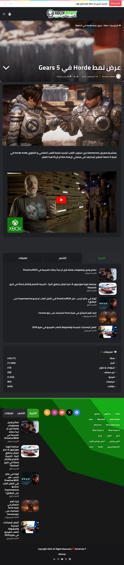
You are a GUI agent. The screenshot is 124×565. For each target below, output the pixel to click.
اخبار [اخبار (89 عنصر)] (100, 436)
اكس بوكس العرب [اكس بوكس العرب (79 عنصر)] (97, 441)
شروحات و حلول (107, 367)
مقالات (111, 386)
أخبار (112, 363)
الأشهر (63, 258)
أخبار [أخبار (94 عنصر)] (118, 436)
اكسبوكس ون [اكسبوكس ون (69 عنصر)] (113, 447)
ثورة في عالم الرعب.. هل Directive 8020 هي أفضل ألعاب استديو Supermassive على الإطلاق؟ (54, 300)
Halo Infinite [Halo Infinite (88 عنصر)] (115, 419)
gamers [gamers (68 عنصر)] (108, 414)
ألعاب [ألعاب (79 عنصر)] (109, 436)
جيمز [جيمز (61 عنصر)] (91, 447)
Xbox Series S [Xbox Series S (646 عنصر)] (114, 430)
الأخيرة (102, 258)
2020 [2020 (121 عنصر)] (117, 414)
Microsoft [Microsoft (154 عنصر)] (101, 419)
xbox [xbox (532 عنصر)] (91, 419)
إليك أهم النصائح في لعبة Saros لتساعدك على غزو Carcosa (67, 313)
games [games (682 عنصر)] (97, 414)
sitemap (62, 554)
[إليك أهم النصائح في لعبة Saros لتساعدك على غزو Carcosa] (108, 317)
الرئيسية (115, 25)
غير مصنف (109, 372)
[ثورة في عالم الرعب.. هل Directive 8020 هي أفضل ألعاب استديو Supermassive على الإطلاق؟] (108, 303)
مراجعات (110, 381)
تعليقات (22, 258)
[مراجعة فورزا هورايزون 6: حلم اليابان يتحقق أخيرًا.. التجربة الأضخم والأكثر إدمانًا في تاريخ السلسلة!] (108, 289)
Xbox (106, 25)
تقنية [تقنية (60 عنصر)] (100, 447)
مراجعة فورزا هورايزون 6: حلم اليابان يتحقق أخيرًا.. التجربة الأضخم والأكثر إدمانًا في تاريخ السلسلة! (52, 286)
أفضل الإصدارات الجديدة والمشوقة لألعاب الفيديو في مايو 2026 (64, 327)
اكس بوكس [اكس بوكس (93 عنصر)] (114, 441)
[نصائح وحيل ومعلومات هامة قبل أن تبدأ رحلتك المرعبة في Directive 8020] (108, 274)
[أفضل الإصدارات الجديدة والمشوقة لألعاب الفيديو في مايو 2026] (108, 332)
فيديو (112, 377)
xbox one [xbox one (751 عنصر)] (97, 425)
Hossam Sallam (108, 76)
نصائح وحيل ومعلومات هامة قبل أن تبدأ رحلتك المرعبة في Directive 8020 (59, 270)
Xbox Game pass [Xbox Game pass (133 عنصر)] (113, 425)
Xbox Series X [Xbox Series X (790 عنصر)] (98, 430)
